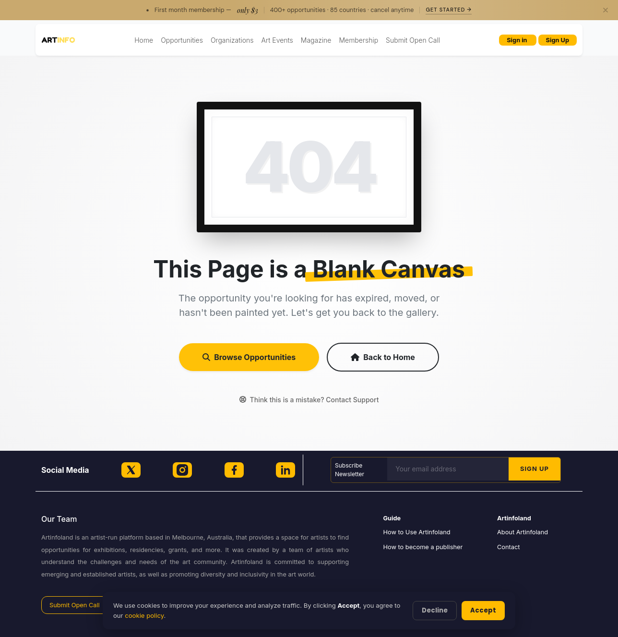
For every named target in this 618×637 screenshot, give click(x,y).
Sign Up (557, 40)
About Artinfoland (522, 532)
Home (143, 40)
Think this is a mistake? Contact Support (309, 400)
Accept (483, 610)
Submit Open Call (413, 40)
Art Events (277, 40)
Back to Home (383, 357)
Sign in (517, 40)
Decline (435, 610)
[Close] (605, 10)
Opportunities (182, 40)
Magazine (316, 40)
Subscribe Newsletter (349, 470)
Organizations (232, 40)
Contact (508, 547)
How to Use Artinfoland (417, 532)
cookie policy (144, 615)
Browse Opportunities (249, 357)
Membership (358, 40)
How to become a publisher (423, 547)
